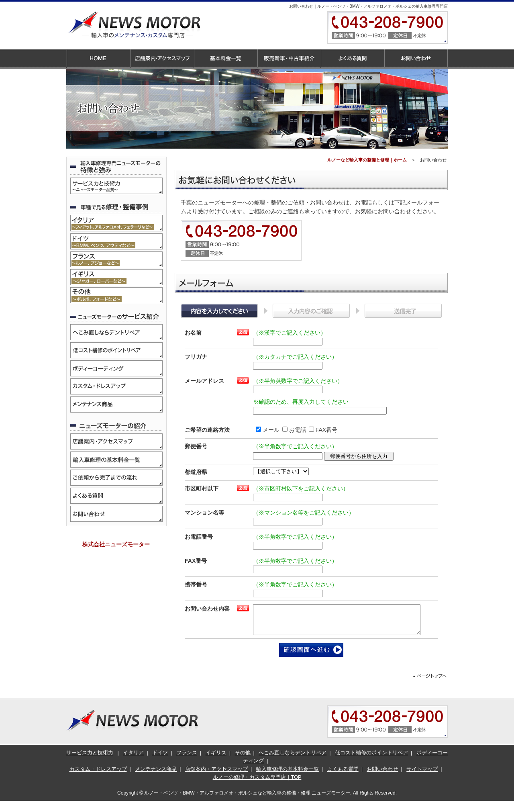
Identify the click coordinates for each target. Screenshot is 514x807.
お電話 (291, 430)
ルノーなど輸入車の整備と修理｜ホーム (367, 159)
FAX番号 (320, 430)
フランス (186, 759)
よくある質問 (343, 775)
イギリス (216, 759)
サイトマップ (422, 775)
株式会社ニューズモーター (116, 544)
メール (265, 430)
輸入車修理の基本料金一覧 (287, 775)
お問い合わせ (382, 775)
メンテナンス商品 (156, 775)
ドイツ (160, 759)
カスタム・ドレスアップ (98, 775)
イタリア (133, 759)
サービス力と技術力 (89, 759)
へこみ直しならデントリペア (292, 759)
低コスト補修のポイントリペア (371, 759)
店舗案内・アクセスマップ (216, 775)
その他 (243, 759)
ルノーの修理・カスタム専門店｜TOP (257, 783)
